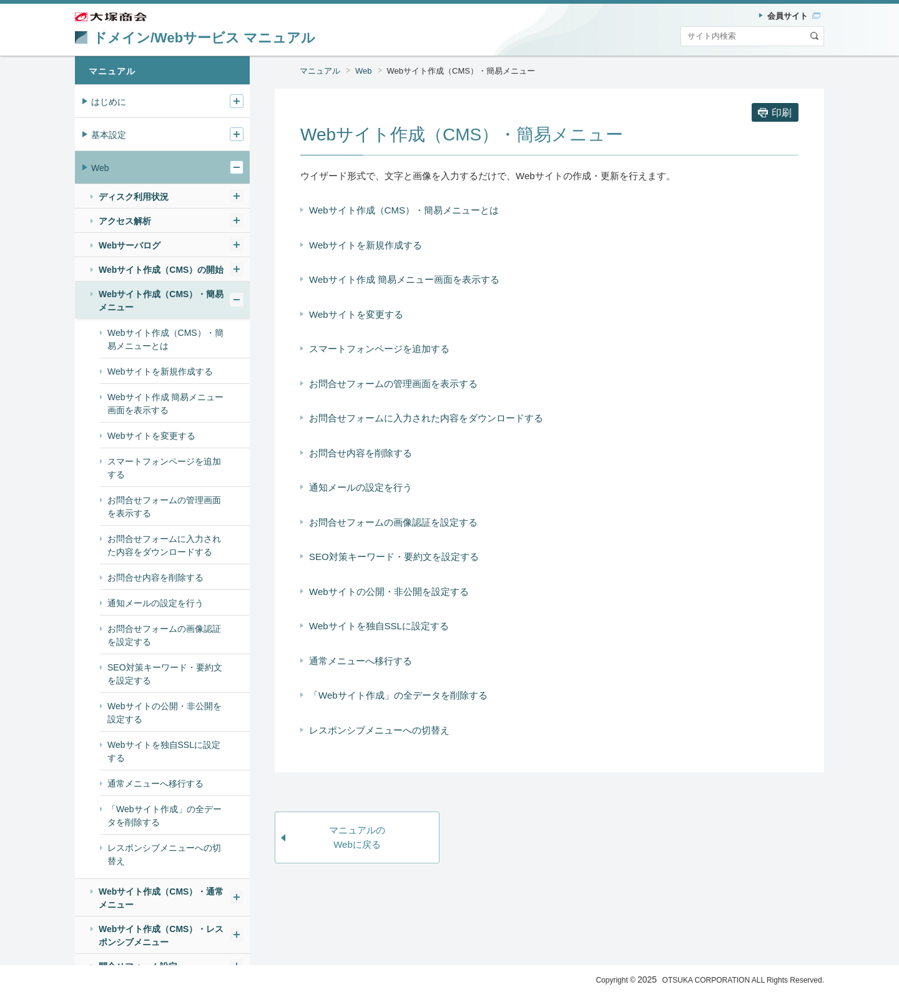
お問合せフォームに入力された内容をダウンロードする (426, 418)
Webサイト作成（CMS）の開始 (161, 270)
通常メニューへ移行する (360, 661)
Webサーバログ (129, 245)
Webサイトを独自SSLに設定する (379, 626)
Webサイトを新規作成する (365, 245)
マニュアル (320, 71)
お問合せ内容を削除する (360, 453)
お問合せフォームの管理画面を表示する (393, 383)
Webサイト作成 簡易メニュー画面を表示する (404, 279)
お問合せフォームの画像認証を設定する (393, 522)
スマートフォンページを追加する (379, 348)
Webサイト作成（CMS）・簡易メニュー (461, 71)
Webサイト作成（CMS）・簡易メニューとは (404, 210)
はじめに (108, 102)
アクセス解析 (125, 221)
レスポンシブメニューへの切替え (379, 730)
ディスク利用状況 (134, 197)
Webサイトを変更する (356, 314)
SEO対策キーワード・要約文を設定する (394, 556)
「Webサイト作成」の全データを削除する (398, 695)
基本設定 (108, 135)
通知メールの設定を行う (360, 487)
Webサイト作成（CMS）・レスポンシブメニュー (161, 935)
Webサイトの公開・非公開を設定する (389, 591)
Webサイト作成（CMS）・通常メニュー (161, 898)
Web (363, 71)
